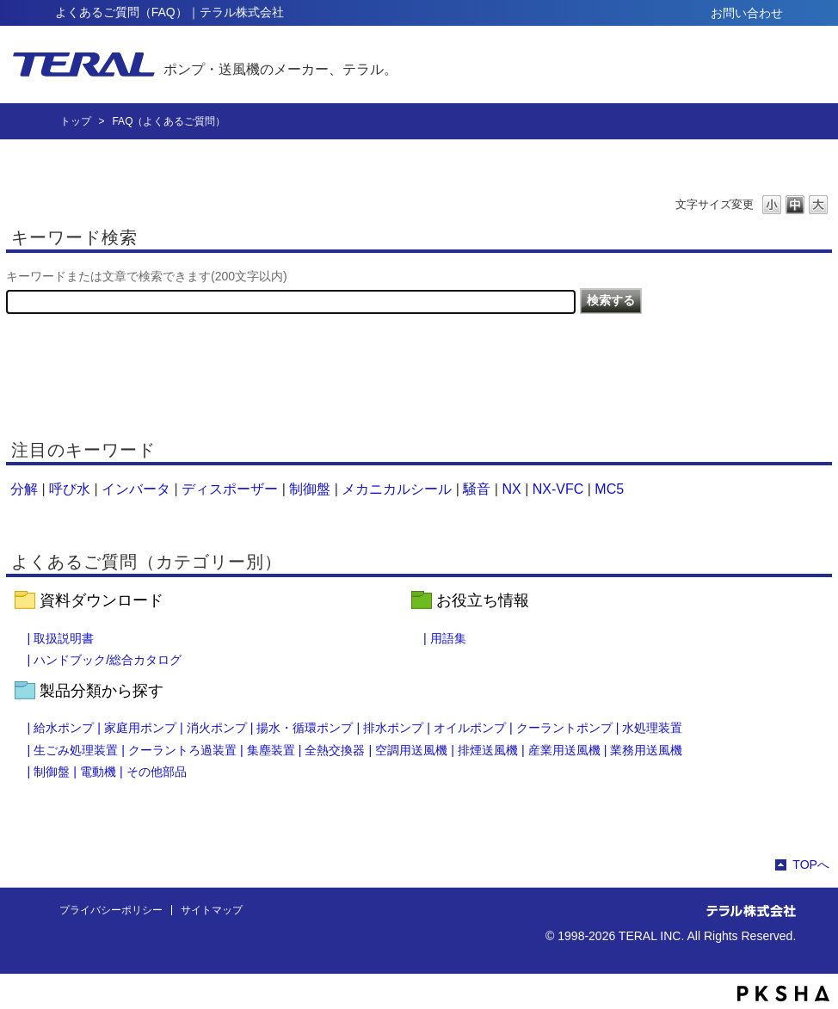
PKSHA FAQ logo (783, 993)
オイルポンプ (470, 728)
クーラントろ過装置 (182, 750)
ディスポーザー (230, 489)
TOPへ (810, 864)
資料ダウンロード (101, 600)
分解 (24, 489)
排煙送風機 (488, 750)
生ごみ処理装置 (76, 750)
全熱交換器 (335, 750)
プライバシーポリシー (111, 910)
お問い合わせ (747, 13)
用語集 (448, 638)
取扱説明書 (64, 638)
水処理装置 (652, 728)
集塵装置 (271, 750)
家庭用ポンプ (140, 728)
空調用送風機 (411, 750)
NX (511, 489)
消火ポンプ (217, 728)
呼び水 (69, 489)
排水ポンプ (393, 728)
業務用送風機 (646, 750)
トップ (75, 121)
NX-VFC (558, 489)
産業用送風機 (564, 750)
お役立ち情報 (482, 600)
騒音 (476, 489)
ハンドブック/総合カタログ (108, 660)
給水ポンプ (64, 728)
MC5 (609, 489)
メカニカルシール (397, 489)
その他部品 (156, 771)
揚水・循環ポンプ (304, 728)
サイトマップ (212, 910)
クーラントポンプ (564, 728)
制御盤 (309, 489)
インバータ (136, 489)
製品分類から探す (101, 690)
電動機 (98, 771)
